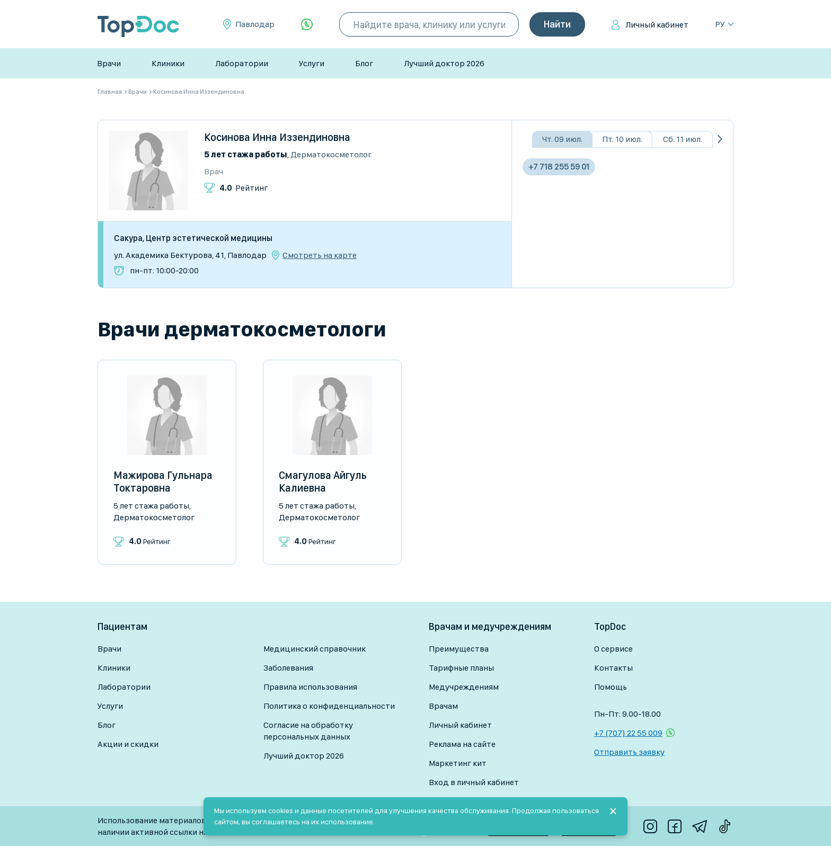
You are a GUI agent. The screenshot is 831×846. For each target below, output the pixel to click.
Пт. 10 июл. (622, 139)
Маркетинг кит (458, 763)
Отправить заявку (629, 752)
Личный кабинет (656, 25)
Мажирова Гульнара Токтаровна (163, 481)
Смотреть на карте (319, 255)
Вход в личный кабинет (474, 782)
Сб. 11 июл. (682, 139)
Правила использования (310, 687)
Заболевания (288, 668)
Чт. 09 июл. (562, 139)
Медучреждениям (464, 687)
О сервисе (613, 649)
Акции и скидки (128, 744)
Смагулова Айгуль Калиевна (323, 481)
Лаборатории (241, 63)
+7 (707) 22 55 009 (628, 733)
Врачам (443, 706)
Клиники (168, 63)
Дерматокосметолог (331, 154)
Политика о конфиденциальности (329, 706)
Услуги (311, 63)
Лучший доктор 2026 (444, 63)
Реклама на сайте (462, 744)
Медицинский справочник (314, 649)
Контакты (613, 668)
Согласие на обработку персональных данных (308, 731)
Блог (364, 63)
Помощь (610, 687)
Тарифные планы (461, 668)
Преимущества (459, 649)
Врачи (109, 63)
